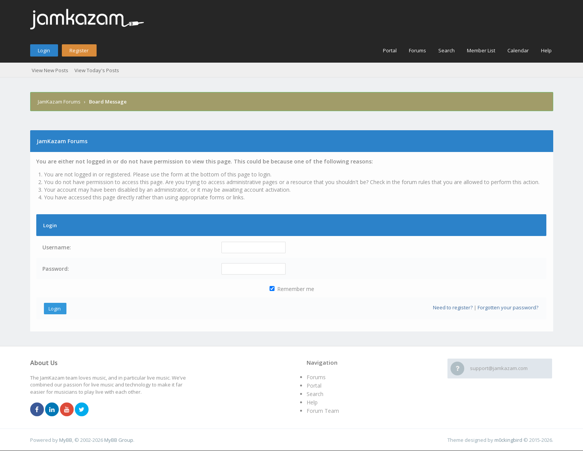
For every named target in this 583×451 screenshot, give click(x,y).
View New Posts (50, 70)
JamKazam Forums (59, 101)
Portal (390, 50)
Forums (417, 50)
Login (44, 50)
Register (79, 50)
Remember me (292, 289)
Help (546, 50)
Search (446, 50)
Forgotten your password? (508, 307)
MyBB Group (118, 439)
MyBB (65, 439)
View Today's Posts (96, 70)
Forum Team (323, 410)
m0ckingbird (508, 439)
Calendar (518, 50)
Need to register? (453, 307)
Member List (481, 50)
